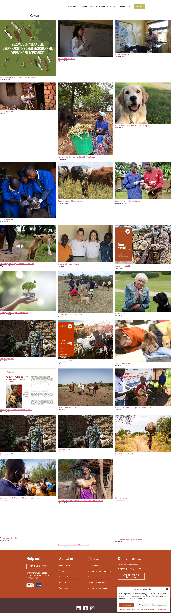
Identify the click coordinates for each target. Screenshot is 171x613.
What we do (72, 6)
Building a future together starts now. (14, 313)
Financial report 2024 (123, 54)
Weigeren (142, 605)
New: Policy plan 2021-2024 (125, 454)
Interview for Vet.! (121, 498)
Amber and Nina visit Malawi (68, 264)
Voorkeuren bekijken (159, 605)
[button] (167, 589)
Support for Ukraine (122, 363)
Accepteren (127, 605)
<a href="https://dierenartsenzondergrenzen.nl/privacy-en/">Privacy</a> (147, 609)
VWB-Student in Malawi (66, 59)
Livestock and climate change (68, 407)
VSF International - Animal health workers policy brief (19, 498)
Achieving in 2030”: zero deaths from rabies (16, 410)
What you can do (88, 6)
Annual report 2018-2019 (9, 538)
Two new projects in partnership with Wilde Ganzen (77, 157)
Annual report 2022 (122, 266)
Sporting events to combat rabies (70, 315)
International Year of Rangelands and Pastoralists (18, 77)
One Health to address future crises (128, 539)
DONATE (139, 6)
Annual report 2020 (7, 454)
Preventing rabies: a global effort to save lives (17, 264)
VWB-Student (123, 6)
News (112, 6)
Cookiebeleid (122, 609)
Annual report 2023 (7, 220)
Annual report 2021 (7, 359)
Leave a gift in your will (123, 313)
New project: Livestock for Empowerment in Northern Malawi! (80, 501)
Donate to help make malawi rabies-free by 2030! (133, 125)
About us (102, 6)
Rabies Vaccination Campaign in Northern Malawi (133, 407)
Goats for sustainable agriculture (70, 201)
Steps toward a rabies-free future (127, 201)
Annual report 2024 (7, 111)
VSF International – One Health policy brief (73, 545)
